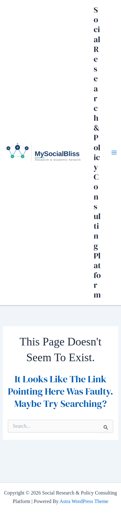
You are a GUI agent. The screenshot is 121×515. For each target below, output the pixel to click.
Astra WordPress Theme (83, 501)
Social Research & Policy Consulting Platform (97, 152)
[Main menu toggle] (114, 152)
